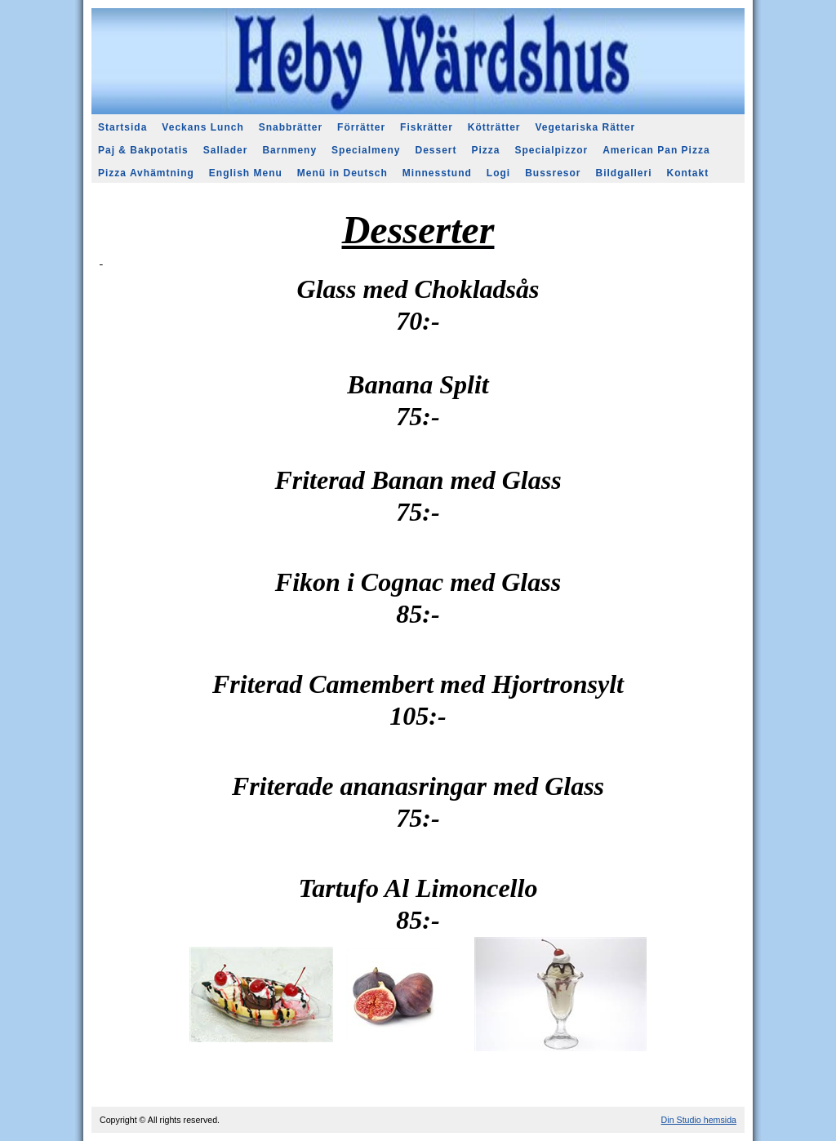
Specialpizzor (552, 150)
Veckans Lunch (202, 127)
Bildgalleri (624, 173)
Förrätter (361, 127)
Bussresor (552, 173)
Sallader (225, 150)
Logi (498, 173)
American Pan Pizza (656, 150)
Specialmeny (365, 150)
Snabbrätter (290, 127)
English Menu (245, 173)
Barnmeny (289, 150)
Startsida (122, 127)
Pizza (486, 150)
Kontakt (688, 173)
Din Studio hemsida (698, 1120)
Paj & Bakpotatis (143, 150)
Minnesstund (437, 173)
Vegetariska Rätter (585, 127)
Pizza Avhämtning (146, 173)
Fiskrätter (426, 127)
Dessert (435, 150)
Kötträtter (494, 127)
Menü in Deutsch (342, 173)
